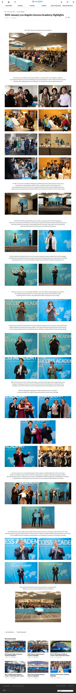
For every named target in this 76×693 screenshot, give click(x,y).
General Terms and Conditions (18, 686)
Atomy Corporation (11, 11)
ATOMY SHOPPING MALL (61, 686)
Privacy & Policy (6, 686)
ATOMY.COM (70, 686)
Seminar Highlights (21, 11)
